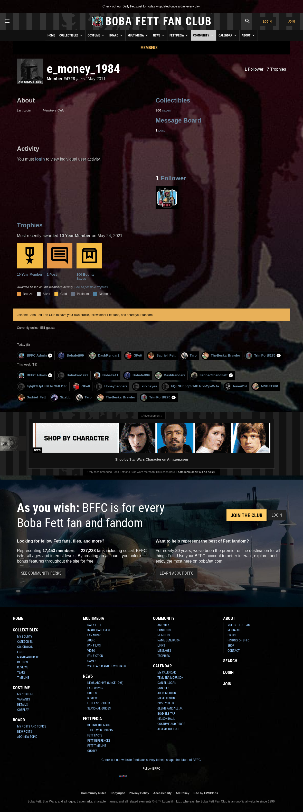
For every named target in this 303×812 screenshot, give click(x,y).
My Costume (25, 694)
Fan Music (94, 635)
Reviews (22, 667)
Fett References (98, 740)
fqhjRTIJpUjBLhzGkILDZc (42, 386)
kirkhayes (145, 386)
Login (267, 21)
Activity (163, 625)
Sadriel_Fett (161, 355)
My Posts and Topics (31, 726)
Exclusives (95, 688)
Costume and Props (171, 724)
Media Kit (234, 630)
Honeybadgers (111, 386)
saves (163, 110)
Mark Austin (166, 698)
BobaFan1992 (73, 375)
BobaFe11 (106, 375)
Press (231, 635)
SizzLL (60, 397)
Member (54, 79)
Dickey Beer (165, 703)
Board (116, 35)
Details (22, 704)
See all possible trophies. (91, 287)
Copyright (117, 793)
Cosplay (23, 710)
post (160, 130)
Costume (96, 35)
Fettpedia (179, 35)
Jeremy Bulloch (168, 729)
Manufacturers (28, 657)
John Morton (166, 693)
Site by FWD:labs (206, 793)
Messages (164, 650)
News (159, 35)
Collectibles (71, 35)
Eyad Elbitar (166, 713)
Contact (234, 650)
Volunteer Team (239, 625)
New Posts (24, 731)
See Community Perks (41, 573)
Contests (164, 630)
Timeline (23, 677)
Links (161, 645)
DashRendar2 (104, 355)
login (40, 159)
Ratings (22, 662)
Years (21, 672)
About (248, 35)
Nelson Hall (166, 719)
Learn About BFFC (176, 573)
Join (291, 21)
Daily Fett (94, 625)
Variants (23, 699)
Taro (189, 355)
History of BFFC (239, 640)
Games (91, 661)
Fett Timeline (96, 746)
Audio (91, 640)
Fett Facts (94, 735)
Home (51, 35)
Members (149, 47)
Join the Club (246, 515)
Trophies (276, 69)
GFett (133, 355)
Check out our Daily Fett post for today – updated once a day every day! (151, 6)
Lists (20, 652)
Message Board (178, 120)
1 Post (59, 259)
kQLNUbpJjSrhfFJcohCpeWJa (191, 386)
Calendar (228, 35)
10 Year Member (30, 259)
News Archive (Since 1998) (105, 683)
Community (203, 35)
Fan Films (94, 645)
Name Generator (168, 640)
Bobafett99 (71, 355)
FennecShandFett (212, 375)
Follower (253, 69)
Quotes (92, 751)
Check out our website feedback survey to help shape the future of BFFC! (151, 760)
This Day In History (100, 730)
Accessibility (162, 793)
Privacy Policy (139, 793)
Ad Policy (182, 793)
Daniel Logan (166, 683)
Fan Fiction (95, 656)
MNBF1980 (265, 386)
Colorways (25, 647)
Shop (231, 645)
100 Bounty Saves (89, 262)
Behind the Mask (99, 725)
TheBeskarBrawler (221, 355)
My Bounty (24, 636)
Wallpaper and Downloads (106, 666)
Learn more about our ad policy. (195, 471)
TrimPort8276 (263, 355)
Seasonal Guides (99, 708)
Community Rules (93, 793)
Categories (25, 641)
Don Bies (163, 688)
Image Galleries (98, 630)
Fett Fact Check (98, 703)
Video (91, 650)
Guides (92, 693)
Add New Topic (27, 737)
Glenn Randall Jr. (170, 708)
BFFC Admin (35, 355)
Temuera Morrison (170, 677)
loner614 (236, 386)
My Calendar (166, 672)
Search (230, 660)
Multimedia (138, 35)
